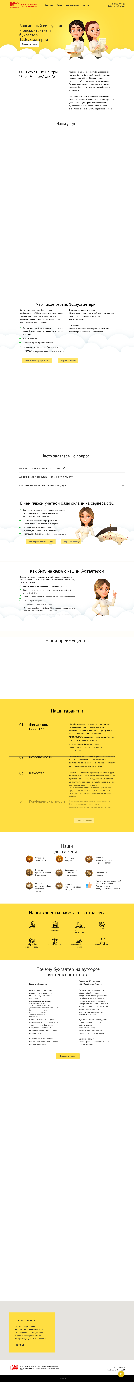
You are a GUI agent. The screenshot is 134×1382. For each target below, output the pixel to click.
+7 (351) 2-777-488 (118, 4)
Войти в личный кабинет (116, 6)
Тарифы (59, 5)
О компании (49, 5)
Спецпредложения (72, 5)
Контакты (85, 5)
